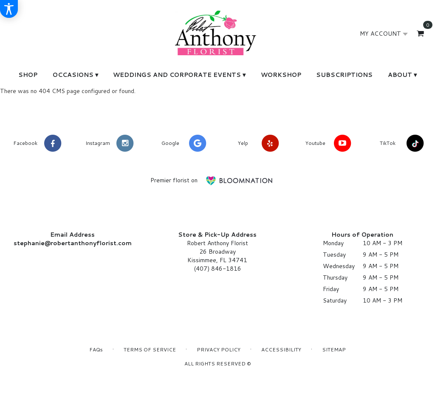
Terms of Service (150, 349)
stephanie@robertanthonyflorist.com (73, 243)
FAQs (96, 349)
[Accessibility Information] (9, 9)
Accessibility (281, 349)
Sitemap (334, 349)
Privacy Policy (218, 349)
